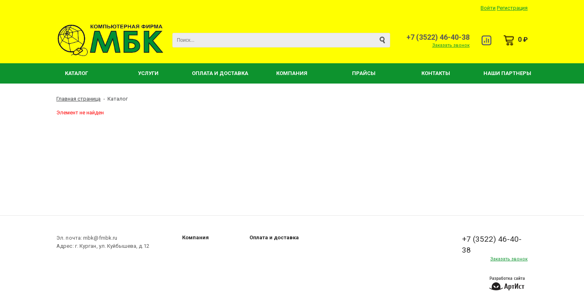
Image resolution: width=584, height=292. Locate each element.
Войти (488, 8)
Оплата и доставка (274, 237)
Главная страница (78, 99)
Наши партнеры (507, 73)
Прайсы (364, 73)
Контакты (435, 73)
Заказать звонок (451, 45)
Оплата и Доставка (220, 73)
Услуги (148, 73)
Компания (291, 73)
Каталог (76, 73)
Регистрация (512, 8)
